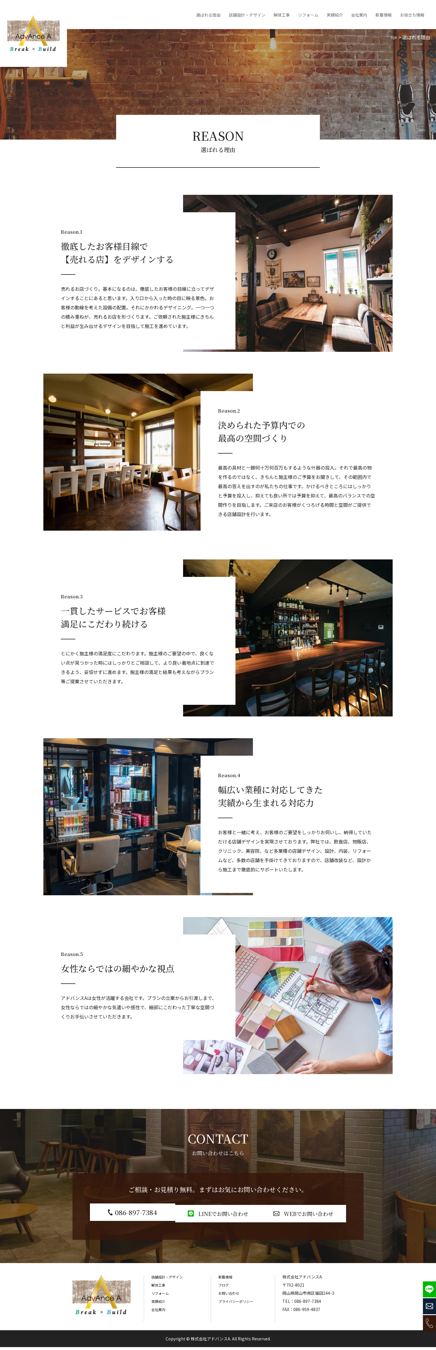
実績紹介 (335, 15)
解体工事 (282, 15)
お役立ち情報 (412, 15)
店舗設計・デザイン (247, 15)
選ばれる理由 (208, 15)
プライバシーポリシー (238, 1304)
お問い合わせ (230, 1296)
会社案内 (359, 15)
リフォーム (308, 15)
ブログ (224, 1288)
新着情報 (383, 15)
